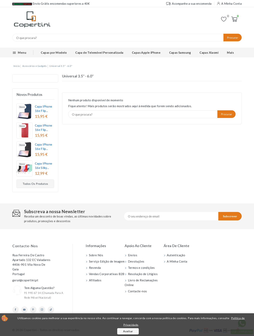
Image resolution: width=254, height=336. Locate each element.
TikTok (51, 309)
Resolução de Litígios (142, 274)
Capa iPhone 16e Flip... (43, 108)
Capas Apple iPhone (146, 52)
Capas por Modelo (54, 52)
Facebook (15, 309)
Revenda (94, 267)
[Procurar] (127, 38)
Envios (132, 255)
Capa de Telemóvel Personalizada (99, 52)
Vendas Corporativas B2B (106, 274)
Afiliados (94, 280)
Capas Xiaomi (209, 52)
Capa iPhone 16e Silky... (43, 165)
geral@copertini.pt (25, 280)
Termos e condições (141, 267)
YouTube (24, 309)
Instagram (42, 309)
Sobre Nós (95, 255)
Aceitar (128, 331)
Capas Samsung (180, 52)
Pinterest (33, 309)
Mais (230, 52)
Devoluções (135, 261)
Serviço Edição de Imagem (106, 261)
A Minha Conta (176, 261)
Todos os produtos (35, 183)
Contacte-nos (25, 246)
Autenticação (175, 255)
